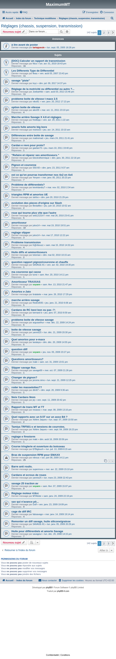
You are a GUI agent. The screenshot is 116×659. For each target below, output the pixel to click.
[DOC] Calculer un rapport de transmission (38, 60)
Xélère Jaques (40, 419)
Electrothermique (41, 158)
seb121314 (38, 215)
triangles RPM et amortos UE (29, 194)
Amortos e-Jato (21, 291)
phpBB (49, 587)
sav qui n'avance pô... (25, 501)
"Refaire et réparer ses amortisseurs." (35, 155)
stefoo (36, 197)
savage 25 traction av (24, 483)
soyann (37, 284)
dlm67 (36, 390)
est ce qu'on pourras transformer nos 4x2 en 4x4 (41, 174)
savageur (37, 534)
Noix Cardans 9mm (23, 397)
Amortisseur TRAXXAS (25, 281)
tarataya (37, 342)
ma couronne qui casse (26, 271)
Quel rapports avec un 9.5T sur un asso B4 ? (39, 416)
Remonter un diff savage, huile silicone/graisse (41, 521)
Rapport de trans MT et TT (27, 407)
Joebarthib (38, 91)
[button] (113, 32)
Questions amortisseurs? (27, 359)
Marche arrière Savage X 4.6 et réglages (36, 117)
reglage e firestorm (23, 436)
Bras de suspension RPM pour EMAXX (35, 454)
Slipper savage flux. (23, 367)
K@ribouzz (38, 245)
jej (34, 400)
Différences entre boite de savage (32, 135)
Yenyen (36, 177)
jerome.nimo (39, 380)
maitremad (38, 138)
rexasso (37, 410)
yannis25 (37, 332)
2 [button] (104, 32)
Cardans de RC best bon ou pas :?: (33, 309)
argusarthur (38, 322)
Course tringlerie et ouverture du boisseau (38, 446)
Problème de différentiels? (28, 184)
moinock (37, 129)
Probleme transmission (26, 242)
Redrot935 (38, 303)
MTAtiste (37, 496)
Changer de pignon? (24, 377)
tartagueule (39, 47)
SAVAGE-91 (39, 265)
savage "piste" (20, 80)
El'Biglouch (38, 449)
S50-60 (36, 167)
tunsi (35, 274)
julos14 (36, 225)
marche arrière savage (25, 300)
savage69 (37, 370)
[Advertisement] (58, 623)
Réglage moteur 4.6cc (25, 493)
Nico (35, 63)
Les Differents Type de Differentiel (32, 70)
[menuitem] (23, 12)
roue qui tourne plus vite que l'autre (33, 212)
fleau (35, 73)
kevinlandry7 (39, 187)
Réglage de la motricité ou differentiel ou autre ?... (44, 88)
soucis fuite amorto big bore (29, 126)
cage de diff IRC (21, 511)
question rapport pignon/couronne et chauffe (39, 262)
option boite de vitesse (25, 107)
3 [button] (108, 32)
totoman (37, 255)
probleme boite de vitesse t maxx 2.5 (34, 98)
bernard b (37, 312)
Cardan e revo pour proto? (28, 145)
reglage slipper (20, 232)
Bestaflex (37, 205)
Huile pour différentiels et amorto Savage (37, 531)
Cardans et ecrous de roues (28, 474)
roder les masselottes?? (26, 387)
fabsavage (38, 514)
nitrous (36, 457)
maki (35, 362)
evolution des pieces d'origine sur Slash (36, 202)
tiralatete (37, 294)
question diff (19, 349)
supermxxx (38, 469)
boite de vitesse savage (26, 329)
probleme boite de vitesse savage (32, 319)
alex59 (36, 110)
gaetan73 (37, 148)
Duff (35, 504)
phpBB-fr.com (63, 591)
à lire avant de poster (24, 44)
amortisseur (19, 222)
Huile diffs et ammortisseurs (29, 252)
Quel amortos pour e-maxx (28, 339)
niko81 (36, 101)
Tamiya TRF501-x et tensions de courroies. (38, 426)
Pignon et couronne (23, 164)
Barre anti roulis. (22, 466)
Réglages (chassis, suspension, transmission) (41, 26)
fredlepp (37, 120)
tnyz (35, 83)
